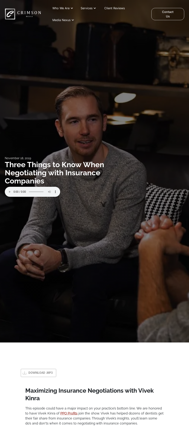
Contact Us (167, 14)
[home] (23, 14)
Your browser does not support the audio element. (32, 192)
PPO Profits (69, 413)
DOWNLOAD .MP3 (40, 372)
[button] (63, 8)
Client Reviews (114, 8)
